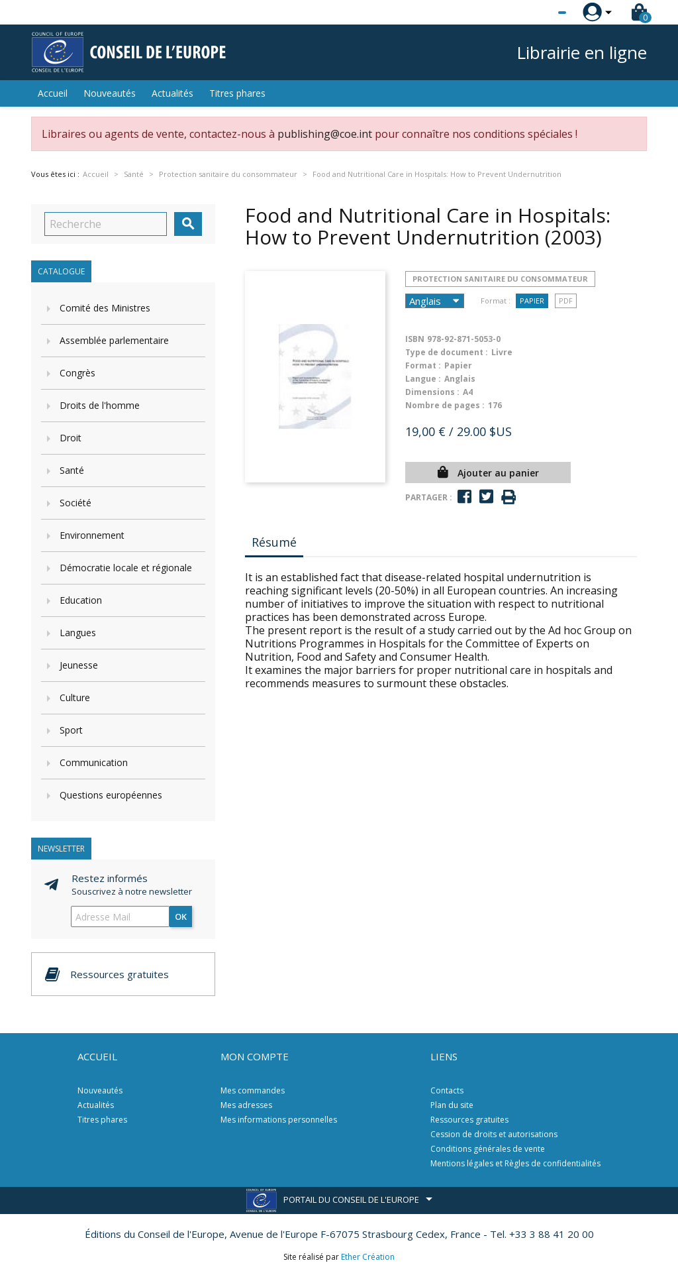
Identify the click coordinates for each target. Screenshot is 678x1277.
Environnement (92, 535)
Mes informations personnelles (278, 1119)
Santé (72, 470)
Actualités (172, 93)
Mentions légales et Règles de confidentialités (515, 1163)
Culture (75, 697)
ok (181, 916)
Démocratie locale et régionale (126, 567)
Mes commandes (252, 1090)
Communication (94, 762)
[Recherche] (105, 224)
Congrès (77, 372)
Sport (71, 730)
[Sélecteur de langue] (535, 13)
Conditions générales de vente (487, 1148)
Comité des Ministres (105, 308)
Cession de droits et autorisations (493, 1134)
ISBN (414, 339)
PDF (566, 300)
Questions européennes (111, 795)
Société (75, 502)
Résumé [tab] (274, 542)
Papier (532, 300)
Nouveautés (109, 93)
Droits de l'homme (100, 405)
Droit (70, 437)
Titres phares (237, 93)
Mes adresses (246, 1105)
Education (81, 600)
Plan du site (451, 1105)
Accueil (53, 93)
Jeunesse (79, 665)
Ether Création (368, 1256)
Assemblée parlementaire (114, 340)
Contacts (446, 1090)
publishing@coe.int (324, 134)
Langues (78, 632)
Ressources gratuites (469, 1119)
